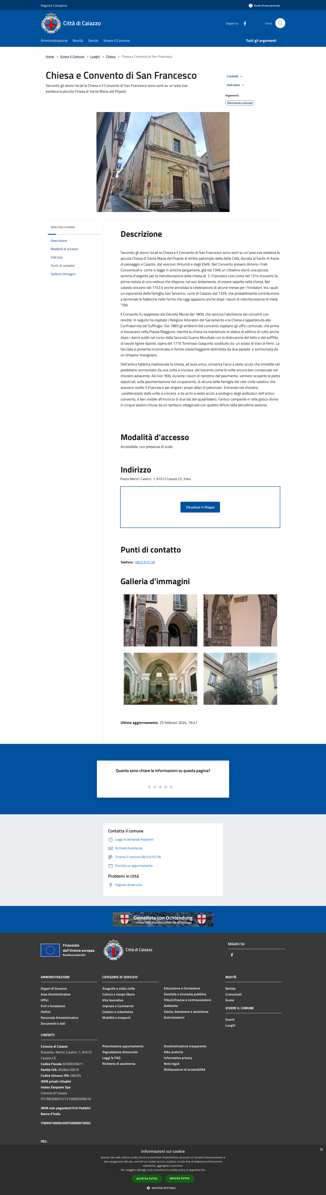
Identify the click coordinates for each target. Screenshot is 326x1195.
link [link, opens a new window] (203, 1170)
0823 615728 (145, 562)
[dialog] (163, 1170)
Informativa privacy (178, 1057)
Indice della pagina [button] (63, 227)
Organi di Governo (54, 988)
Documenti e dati (53, 1023)
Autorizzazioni (174, 1017)
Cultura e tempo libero (118, 994)
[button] (163, 1188)
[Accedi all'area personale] (264, 5)
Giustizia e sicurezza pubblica (185, 994)
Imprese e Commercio (118, 1005)
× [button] (321, 1149)
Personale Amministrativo (59, 1017)
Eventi (230, 1019)
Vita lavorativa (112, 1000)
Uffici (44, 1000)
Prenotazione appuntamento (123, 1046)
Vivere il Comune (72, 56)
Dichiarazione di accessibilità (184, 1069)
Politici (46, 1011)
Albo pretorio (173, 1051)
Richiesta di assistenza (118, 1063)
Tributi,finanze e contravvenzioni (187, 999)
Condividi (235, 76)
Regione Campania (54, 5)
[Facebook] (243, 23)
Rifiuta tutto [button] (180, 1178)
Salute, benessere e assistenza (186, 1011)
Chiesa (110, 56)
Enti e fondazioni (53, 1005)
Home (50, 56)
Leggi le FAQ (111, 1057)
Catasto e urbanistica (117, 1011)
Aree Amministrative (55, 994)
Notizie (230, 988)
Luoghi (95, 56)
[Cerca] (280, 23)
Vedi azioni (236, 85)
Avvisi (229, 1000)
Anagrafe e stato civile (118, 988)
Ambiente (171, 1005)
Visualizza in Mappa (200, 507)
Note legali (171, 1063)
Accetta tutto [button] (147, 1178)
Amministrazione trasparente (185, 1046)
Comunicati (233, 994)
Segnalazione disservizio (120, 1051)
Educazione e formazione (182, 988)
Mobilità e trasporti (116, 1017)
